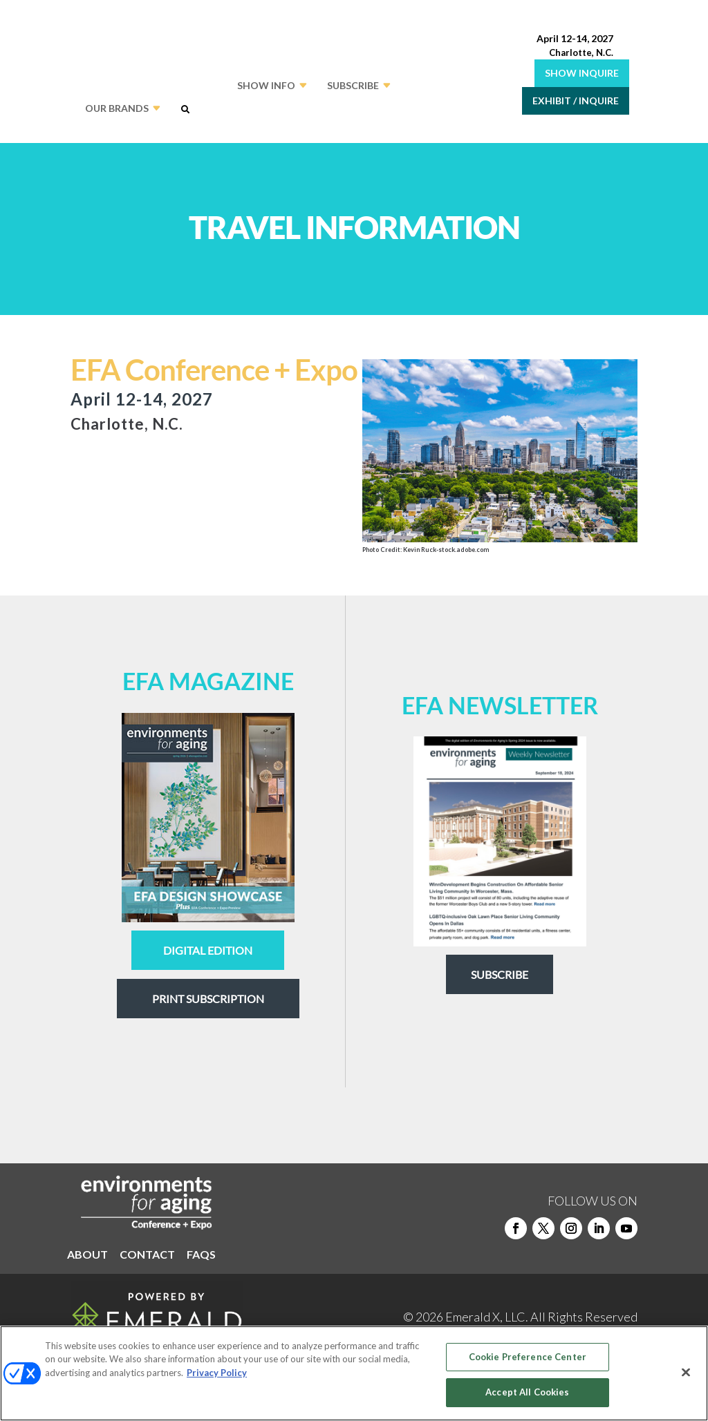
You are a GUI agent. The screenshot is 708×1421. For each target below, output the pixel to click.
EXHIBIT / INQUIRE (575, 100)
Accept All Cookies (527, 1392)
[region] (354, 1373)
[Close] (686, 1372)
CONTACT (147, 1255)
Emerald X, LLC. (486, 1316)
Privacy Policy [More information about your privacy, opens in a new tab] (217, 1372)
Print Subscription (208, 998)
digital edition (207, 950)
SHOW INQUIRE (582, 73)
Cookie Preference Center (527, 1356)
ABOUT (87, 1255)
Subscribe (499, 974)
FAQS (201, 1255)
